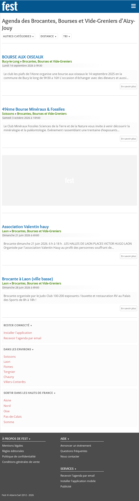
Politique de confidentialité (18, 456)
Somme (9, 422)
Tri (66, 36)
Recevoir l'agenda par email (22, 338)
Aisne (7, 400)
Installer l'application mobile (78, 481)
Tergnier (9, 372)
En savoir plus (128, 86)
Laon (7, 362)
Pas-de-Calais (13, 417)
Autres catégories (18, 36)
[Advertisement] (69, 180)
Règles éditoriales (13, 451)
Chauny (9, 377)
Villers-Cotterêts (15, 382)
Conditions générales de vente (21, 462)
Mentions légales (12, 445)
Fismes (8, 367)
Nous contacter (69, 456)
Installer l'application (18, 333)
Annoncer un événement (75, 445)
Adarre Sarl (15, 495)
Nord (7, 406)
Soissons (10, 357)
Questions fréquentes (73, 451)
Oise (7, 411)
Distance (49, 36)
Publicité (65, 486)
